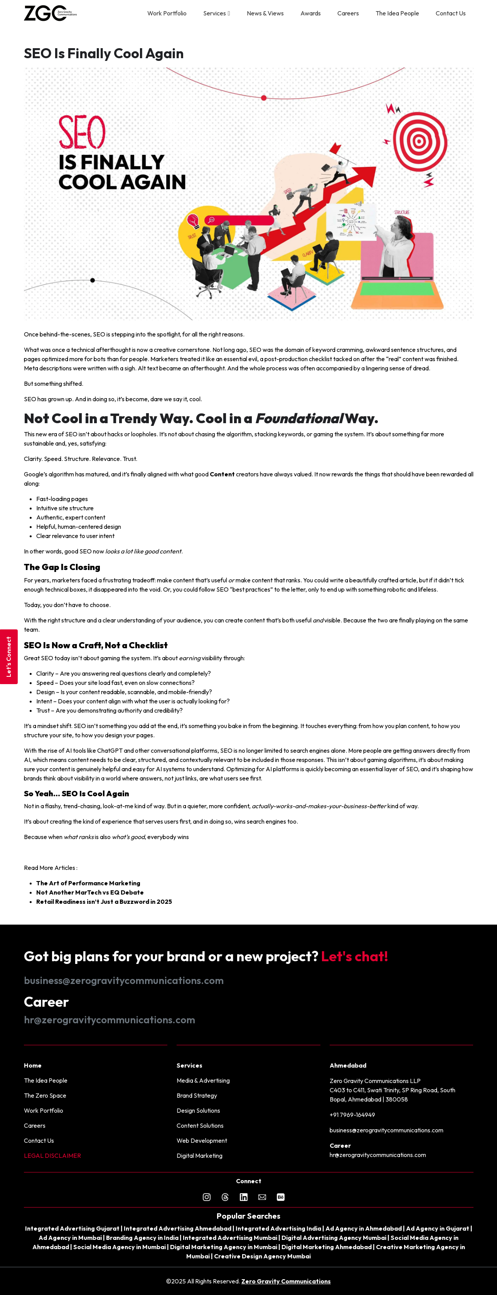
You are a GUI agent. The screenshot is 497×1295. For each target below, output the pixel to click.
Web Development (202, 1140)
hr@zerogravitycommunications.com (109, 1019)
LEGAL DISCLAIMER (52, 1155)
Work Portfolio (167, 13)
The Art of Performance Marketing (88, 883)
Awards (310, 13)
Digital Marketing (199, 1155)
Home (33, 1065)
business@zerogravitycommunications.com (124, 980)
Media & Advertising (203, 1080)
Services (214, 13)
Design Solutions (198, 1110)
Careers (348, 13)
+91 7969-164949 (352, 1114)
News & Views (265, 13)
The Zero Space (45, 1095)
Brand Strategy (197, 1095)
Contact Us (451, 13)
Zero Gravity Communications (286, 1281)
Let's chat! (354, 956)
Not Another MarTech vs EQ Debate (90, 892)
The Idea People (397, 13)
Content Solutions (200, 1125)
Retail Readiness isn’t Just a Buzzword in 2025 (104, 901)
